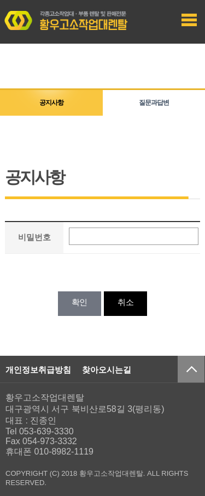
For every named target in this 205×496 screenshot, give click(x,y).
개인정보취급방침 (38, 369)
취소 (125, 302)
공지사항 (51, 102)
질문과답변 (154, 102)
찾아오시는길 (106, 369)
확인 (79, 302)
